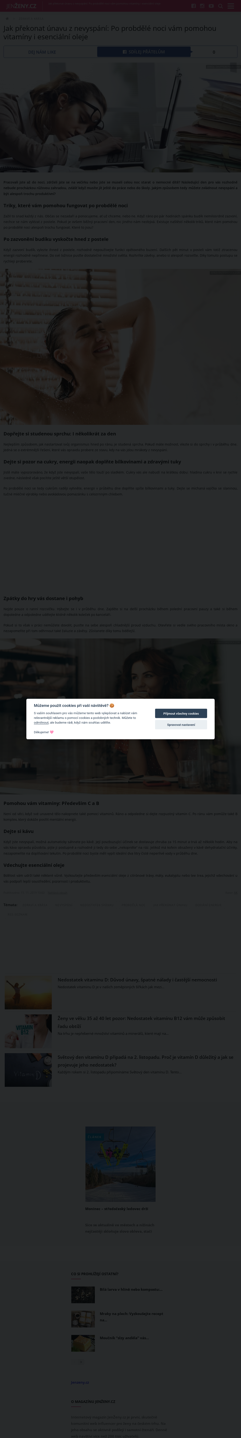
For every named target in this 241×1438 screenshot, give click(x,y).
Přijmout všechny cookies (181, 713)
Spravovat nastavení (181, 725)
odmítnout (41, 722)
